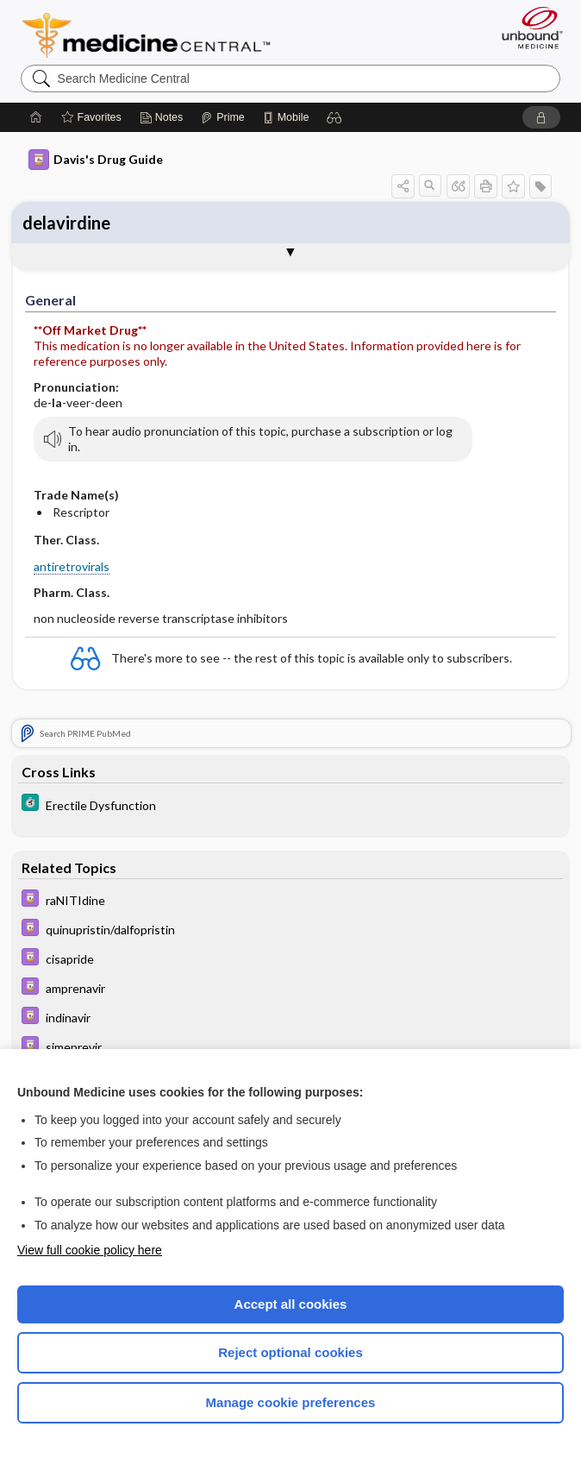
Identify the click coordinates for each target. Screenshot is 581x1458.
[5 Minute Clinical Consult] (290, 804)
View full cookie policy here (89, 1250)
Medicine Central (156, 35)
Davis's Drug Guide (95, 159)
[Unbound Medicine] (527, 27)
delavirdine (66, 222)
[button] (334, 117)
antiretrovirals (71, 566)
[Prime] (222, 117)
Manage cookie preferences (291, 1402)
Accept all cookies (290, 1304)
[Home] (36, 117)
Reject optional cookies (290, 1352)
